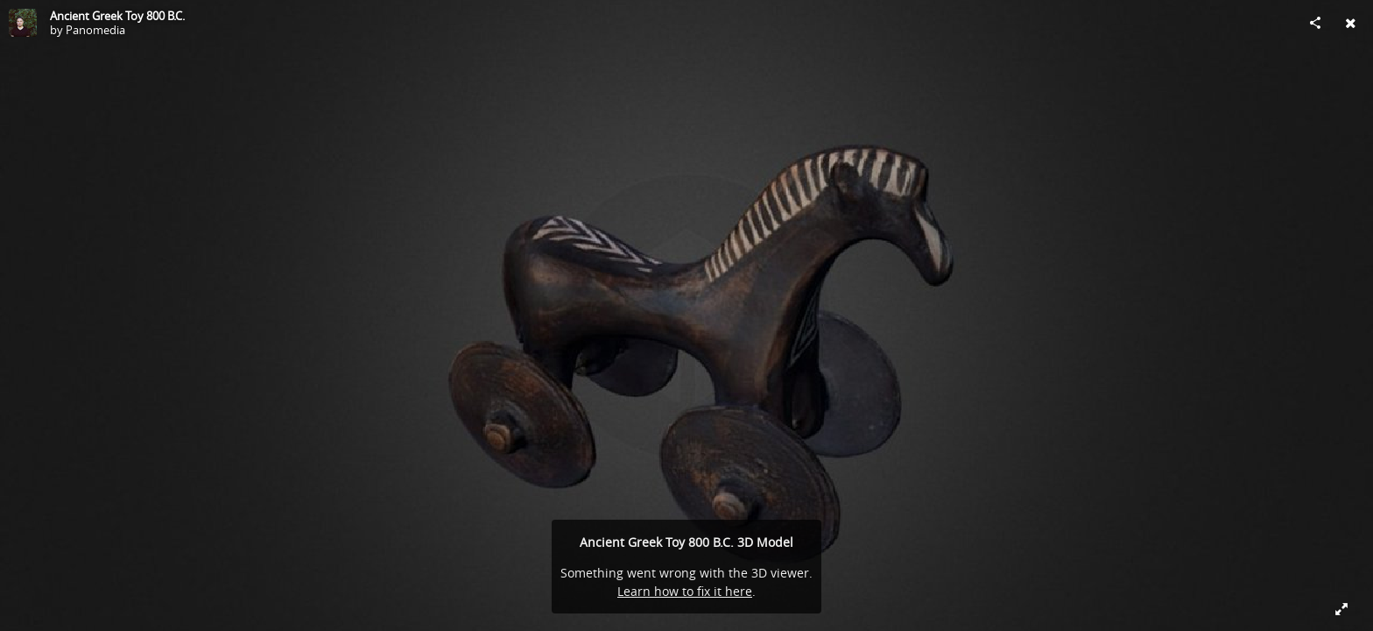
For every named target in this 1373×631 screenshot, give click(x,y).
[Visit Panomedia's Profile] (23, 23)
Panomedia (95, 30)
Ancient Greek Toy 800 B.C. (117, 16)
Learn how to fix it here (684, 591)
